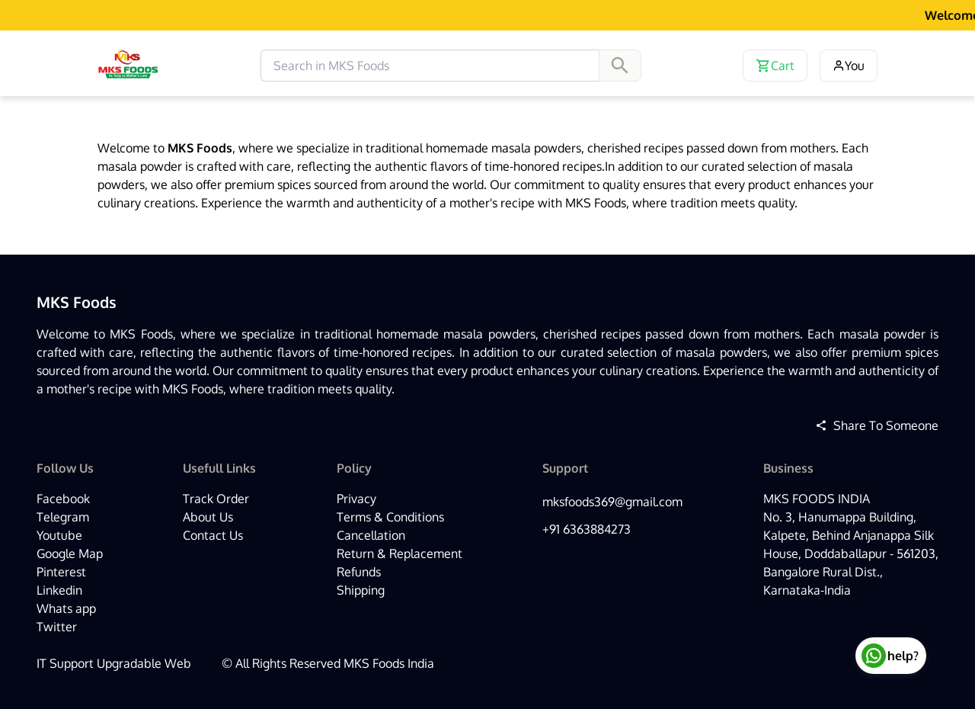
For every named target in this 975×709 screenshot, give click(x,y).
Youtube (59, 535)
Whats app (66, 608)
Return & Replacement (399, 553)
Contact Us (213, 535)
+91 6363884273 (586, 529)
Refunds (359, 571)
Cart (775, 65)
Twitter (57, 626)
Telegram (63, 517)
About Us (208, 517)
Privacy (356, 498)
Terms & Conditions (390, 517)
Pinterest (61, 571)
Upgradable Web (144, 663)
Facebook (63, 498)
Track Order (216, 498)
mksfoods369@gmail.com (612, 501)
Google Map (70, 553)
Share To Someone (876, 425)
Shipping (361, 590)
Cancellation (371, 535)
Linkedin (59, 590)
